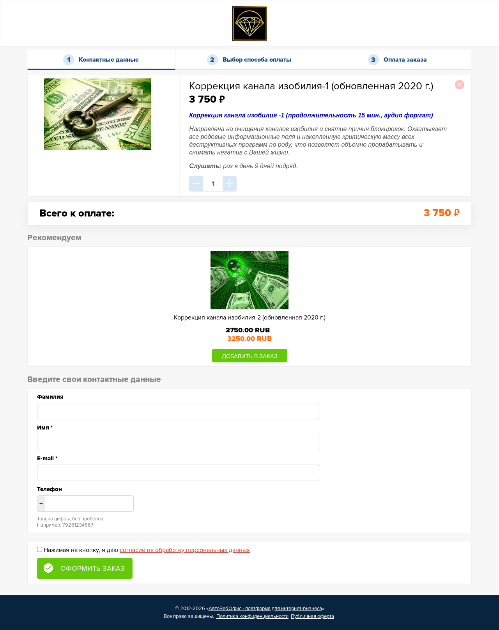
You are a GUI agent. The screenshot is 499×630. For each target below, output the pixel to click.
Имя (45, 427)
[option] (249, 306)
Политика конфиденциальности (252, 616)
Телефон (49, 489)
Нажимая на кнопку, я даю (147, 550)
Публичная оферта (312, 616)
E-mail (47, 458)
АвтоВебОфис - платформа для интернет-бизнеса (265, 608)
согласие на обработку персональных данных (185, 550)
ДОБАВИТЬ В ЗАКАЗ (250, 356)
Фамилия (50, 396)
